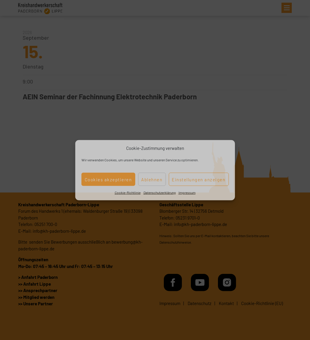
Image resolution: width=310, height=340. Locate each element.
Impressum (187, 192)
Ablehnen (151, 179)
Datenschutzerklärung (160, 192)
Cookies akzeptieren (108, 179)
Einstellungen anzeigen (198, 179)
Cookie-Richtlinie (128, 192)
